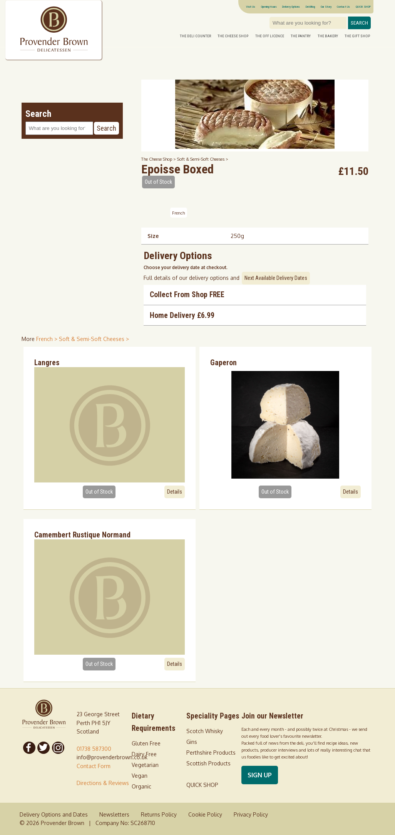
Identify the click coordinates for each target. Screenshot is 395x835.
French (178, 213)
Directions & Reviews (103, 783)
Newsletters (114, 814)
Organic (141, 786)
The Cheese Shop (233, 36)
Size (153, 236)
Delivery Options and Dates (54, 814)
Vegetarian (145, 765)
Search (359, 23)
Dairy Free (144, 754)
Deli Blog (310, 6)
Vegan (139, 775)
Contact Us (343, 6)
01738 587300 (94, 748)
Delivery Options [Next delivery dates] (291, 6)
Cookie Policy (205, 814)
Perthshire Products (211, 752)
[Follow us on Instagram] (58, 748)
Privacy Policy (251, 814)
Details (174, 492)
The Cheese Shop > (159, 159)
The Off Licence (269, 36)
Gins (191, 742)
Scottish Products (208, 763)
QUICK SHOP (363, 6)
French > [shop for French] (47, 339)
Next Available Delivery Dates (275, 278)
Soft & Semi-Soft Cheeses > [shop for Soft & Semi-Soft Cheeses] (94, 339)
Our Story (326, 6)
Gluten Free (146, 743)
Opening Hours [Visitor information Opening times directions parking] (269, 6)
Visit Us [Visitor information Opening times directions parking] (250, 6)
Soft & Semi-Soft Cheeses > (202, 159)
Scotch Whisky (204, 731)
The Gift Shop (357, 36)
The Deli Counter (195, 36)
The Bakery (328, 36)
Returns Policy (159, 814)
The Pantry (301, 36)
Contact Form (93, 766)
